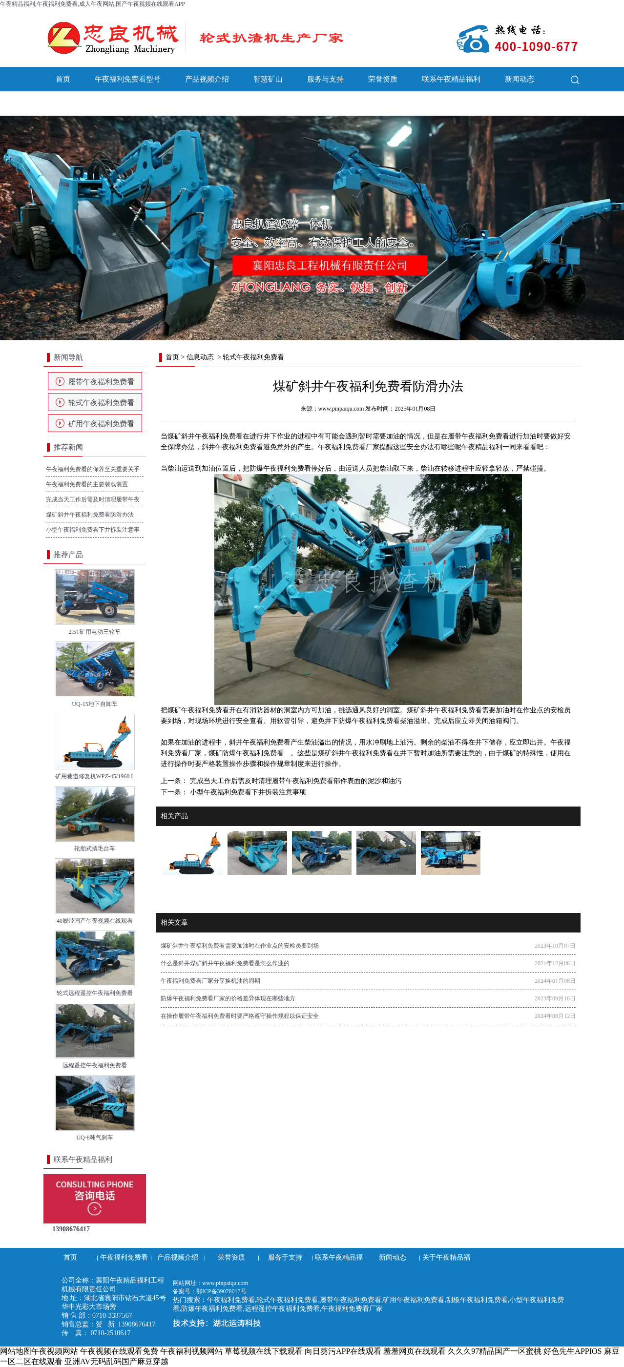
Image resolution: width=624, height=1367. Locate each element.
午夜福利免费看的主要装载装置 (87, 484)
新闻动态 (519, 79)
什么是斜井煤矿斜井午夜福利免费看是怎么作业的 (225, 963)
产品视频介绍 (207, 79)
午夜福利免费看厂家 (348, 447)
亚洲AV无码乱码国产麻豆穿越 (116, 1361)
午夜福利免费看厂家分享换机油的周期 (210, 980)
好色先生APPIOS (572, 1351)
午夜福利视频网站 (191, 1351)
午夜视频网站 (54, 1351)
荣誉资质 (382, 79)
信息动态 (200, 357)
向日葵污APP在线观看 (343, 1351)
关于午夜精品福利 (85, 103)
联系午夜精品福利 (451, 79)
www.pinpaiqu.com (341, 408)
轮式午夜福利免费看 (101, 403)
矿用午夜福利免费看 (101, 424)
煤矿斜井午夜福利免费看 (205, 436)
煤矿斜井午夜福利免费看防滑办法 (90, 514)
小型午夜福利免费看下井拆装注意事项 (247, 792)
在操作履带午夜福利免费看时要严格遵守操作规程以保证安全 (240, 1016)
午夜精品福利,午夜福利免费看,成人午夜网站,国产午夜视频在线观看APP (92, 3)
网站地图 (15, 1351)
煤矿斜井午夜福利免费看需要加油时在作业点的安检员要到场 (240, 945)
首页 (63, 79)
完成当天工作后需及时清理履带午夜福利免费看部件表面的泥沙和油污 (295, 781)
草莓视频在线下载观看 (264, 1351)
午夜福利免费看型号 (128, 79)
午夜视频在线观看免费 (119, 1351)
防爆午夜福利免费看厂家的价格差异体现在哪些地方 (228, 998)
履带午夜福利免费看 (101, 382)
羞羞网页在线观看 (414, 1351)
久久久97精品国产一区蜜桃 (494, 1351)
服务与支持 (325, 79)
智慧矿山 (268, 79)
